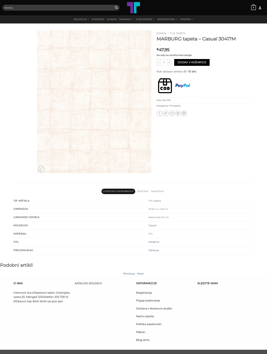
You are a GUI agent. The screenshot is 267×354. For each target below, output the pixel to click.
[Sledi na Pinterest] (213, 293)
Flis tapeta (177, 33)
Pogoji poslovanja (148, 300)
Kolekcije (81, 19)
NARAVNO (126, 19)
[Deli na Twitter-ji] (166, 113)
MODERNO (97, 19)
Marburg (153, 250)
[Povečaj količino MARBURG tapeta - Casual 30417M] (169, 62)
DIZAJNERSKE (145, 19)
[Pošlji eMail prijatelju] (172, 113)
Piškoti (140, 332)
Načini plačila (145, 316)
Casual (152, 225)
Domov (161, 33)
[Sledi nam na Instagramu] (206, 293)
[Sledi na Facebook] (200, 293)
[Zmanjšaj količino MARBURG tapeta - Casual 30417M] (158, 62)
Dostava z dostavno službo (154, 308)
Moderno (153, 241)
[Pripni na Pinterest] (178, 113)
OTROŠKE (186, 19)
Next (140, 273)
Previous (129, 273)
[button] (253, 7)
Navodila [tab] (157, 191)
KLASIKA (112, 19)
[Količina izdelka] (164, 62)
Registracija (144, 292)
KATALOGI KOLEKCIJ (88, 283)
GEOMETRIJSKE (167, 19)
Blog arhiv (143, 340)
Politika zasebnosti (148, 324)
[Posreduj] (116, 8)
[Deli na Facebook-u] (159, 113)
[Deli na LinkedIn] (184, 113)
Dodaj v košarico (192, 62)
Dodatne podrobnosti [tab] (118, 191)
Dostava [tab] (142, 191)
